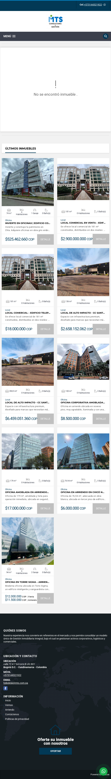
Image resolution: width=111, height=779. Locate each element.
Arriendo (9, 709)
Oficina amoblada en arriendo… (27, 492)
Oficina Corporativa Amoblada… (83, 402)
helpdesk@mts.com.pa (15, 683)
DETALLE (45, 239)
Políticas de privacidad (17, 719)
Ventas (9, 705)
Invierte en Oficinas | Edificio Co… (27, 223)
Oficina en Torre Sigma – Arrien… (27, 582)
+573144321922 (93, 4)
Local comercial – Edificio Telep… (27, 313)
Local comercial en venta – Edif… (83, 223)
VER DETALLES (28, 182)
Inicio (8, 700)
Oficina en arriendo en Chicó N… (82, 492)
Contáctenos (12, 714)
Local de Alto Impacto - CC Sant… (83, 313)
